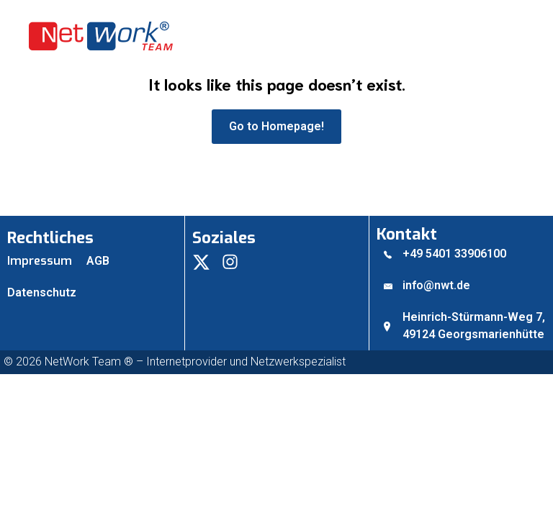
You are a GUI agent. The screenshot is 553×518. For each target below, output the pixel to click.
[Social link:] (206, 262)
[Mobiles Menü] (520, 36)
